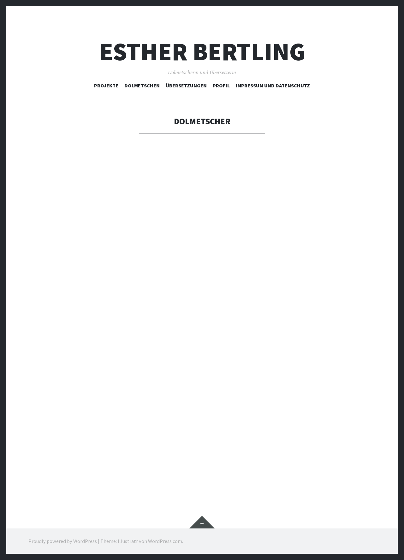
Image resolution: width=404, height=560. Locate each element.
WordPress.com (165, 541)
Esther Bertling (202, 51)
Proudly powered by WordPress (62, 541)
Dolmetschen (142, 85)
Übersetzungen (186, 85)
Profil (221, 85)
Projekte (106, 85)
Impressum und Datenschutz (273, 85)
